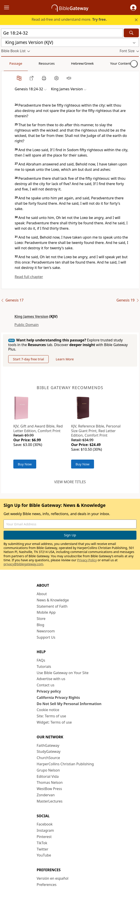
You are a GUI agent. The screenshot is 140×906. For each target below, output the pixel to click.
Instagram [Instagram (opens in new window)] (45, 830)
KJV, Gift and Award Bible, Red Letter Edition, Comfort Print (38, 428)
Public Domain (26, 324)
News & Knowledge (53, 600)
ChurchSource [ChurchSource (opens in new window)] (48, 757)
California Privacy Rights (58, 697)
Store (41, 618)
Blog (40, 624)
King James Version (31, 316)
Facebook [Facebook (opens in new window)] (45, 824)
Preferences (46, 884)
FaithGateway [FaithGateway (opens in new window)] (48, 745)
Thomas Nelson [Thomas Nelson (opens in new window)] (50, 782)
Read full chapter (29, 276)
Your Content (88, 63)
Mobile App (46, 612)
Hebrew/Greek (59, 63)
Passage (11, 63)
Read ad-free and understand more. (69, 19)
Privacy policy (49, 691)
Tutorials (44, 666)
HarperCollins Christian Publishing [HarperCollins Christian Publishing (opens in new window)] (65, 764)
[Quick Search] (62, 33)
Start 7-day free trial (28, 359)
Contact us (45, 685)
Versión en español (52, 878)
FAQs (41, 660)
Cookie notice (48, 709)
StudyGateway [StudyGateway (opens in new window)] (48, 751)
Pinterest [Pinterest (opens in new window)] (44, 836)
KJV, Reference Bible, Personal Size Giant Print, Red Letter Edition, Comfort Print (96, 431)
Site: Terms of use (51, 716)
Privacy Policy (87, 560)
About (42, 593)
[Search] (131, 33)
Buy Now (25, 464)
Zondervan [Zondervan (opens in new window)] (46, 794)
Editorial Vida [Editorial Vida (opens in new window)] (48, 776)
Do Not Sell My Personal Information (69, 703)
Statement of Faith (52, 606)
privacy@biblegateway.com (23, 564)
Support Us (46, 637)
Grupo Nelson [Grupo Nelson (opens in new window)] (48, 770)
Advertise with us (51, 678)
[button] (133, 7)
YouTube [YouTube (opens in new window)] (44, 855)
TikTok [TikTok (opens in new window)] (42, 842)
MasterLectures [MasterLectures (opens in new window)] (49, 801)
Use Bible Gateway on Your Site (62, 672)
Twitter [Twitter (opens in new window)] (42, 849)
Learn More (65, 359)
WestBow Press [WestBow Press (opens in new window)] (49, 788)
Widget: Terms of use (54, 722)
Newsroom (46, 631)
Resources (33, 63)
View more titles (70, 481)
